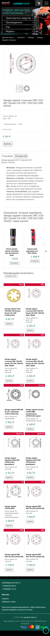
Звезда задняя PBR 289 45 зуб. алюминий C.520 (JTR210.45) (14, 412)
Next (45, 245)
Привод (31, 37)
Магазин (5, 595)
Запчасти (21, 37)
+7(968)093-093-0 (9, 586)
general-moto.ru (8, 37)
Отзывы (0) (21, 156)
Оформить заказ (9, 602)
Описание (7, 156)
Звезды (40, 37)
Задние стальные (9, 40)
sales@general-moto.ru (11, 583)
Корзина (5, 599)
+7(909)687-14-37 (21, 4)
